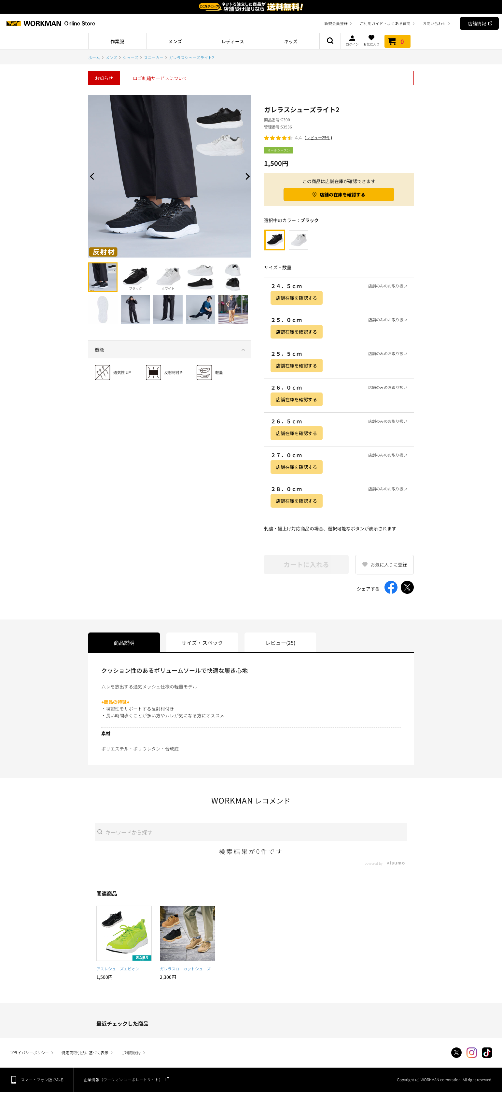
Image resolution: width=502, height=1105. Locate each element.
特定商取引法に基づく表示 (85, 1052)
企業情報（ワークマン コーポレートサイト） (123, 1079)
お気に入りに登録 (388, 564)
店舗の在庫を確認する (342, 194)
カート (397, 41)
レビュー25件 (318, 137)
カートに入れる (306, 564)
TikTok (487, 1052)
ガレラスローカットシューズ (185, 968)
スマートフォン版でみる (42, 1079)
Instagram (472, 1052)
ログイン (352, 40)
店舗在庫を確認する (296, 298)
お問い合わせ (434, 23)
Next (246, 176)
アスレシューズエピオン (117, 968)
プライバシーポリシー (29, 1052)
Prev (93, 176)
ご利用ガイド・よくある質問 (385, 23)
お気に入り (371, 40)
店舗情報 (477, 23)
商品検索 (330, 41)
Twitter (456, 1052)
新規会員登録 (336, 23)
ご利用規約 (131, 1052)
